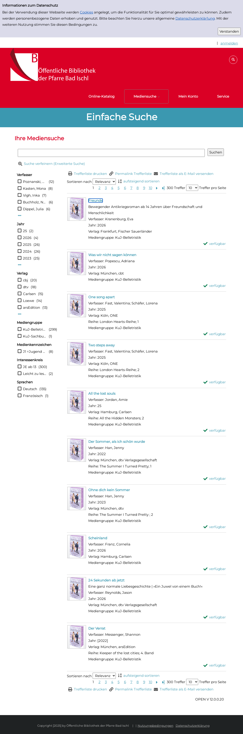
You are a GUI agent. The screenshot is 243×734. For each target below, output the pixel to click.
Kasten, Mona (34, 188)
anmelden (229, 43)
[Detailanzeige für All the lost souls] (101, 393)
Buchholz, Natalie (34, 202)
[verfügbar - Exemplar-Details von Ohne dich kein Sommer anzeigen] (214, 527)
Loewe (28, 300)
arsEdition (31, 307)
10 (150, 188)
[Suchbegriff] (111, 153)
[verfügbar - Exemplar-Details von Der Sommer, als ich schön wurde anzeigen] (214, 478)
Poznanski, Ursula (34, 181)
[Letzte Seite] (163, 188)
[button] (233, 60)
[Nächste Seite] (156, 188)
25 (25, 231)
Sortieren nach (79, 181)
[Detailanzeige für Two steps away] (101, 345)
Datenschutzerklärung (193, 725)
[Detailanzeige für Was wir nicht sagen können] (112, 255)
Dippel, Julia (33, 209)
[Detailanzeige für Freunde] (95, 200)
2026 (27, 238)
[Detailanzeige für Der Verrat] (96, 628)
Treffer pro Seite (212, 188)
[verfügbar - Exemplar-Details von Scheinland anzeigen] (214, 569)
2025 (27, 244)
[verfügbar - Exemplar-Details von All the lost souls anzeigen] (214, 430)
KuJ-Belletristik (34, 329)
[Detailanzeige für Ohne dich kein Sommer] (109, 490)
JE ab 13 (29, 367)
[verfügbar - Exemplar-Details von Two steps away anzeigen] (214, 382)
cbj (25, 280)
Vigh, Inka (31, 195)
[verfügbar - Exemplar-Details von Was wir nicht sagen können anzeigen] (214, 286)
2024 (27, 251)
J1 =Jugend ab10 (34, 351)
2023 (27, 258)
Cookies (86, 12)
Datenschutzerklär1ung (195, 18)
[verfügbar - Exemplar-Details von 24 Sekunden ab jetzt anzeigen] (214, 617)
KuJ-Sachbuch (34, 336)
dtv (25, 287)
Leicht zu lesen (34, 373)
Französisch (33, 396)
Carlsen (29, 294)
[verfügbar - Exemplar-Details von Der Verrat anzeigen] (214, 665)
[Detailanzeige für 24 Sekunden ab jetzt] (106, 580)
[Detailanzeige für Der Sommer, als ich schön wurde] (116, 441)
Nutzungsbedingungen (155, 725)
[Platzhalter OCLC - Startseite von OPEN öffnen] (50, 66)
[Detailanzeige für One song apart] (101, 297)
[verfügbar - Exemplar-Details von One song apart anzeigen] (214, 334)
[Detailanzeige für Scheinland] (97, 538)
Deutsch (30, 389)
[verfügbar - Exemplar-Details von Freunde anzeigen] (214, 244)
